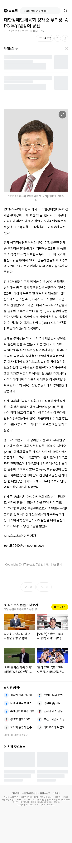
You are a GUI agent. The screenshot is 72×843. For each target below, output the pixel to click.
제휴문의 (56, 793)
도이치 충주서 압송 (21, 727)
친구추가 (60, 607)
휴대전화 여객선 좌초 (22, 711)
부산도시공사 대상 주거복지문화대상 (56, 719)
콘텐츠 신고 (45, 793)
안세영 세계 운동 (53, 711)
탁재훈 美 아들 (52, 703)
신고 (43, 31)
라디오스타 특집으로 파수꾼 (56, 727)
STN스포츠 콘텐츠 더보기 (21, 605)
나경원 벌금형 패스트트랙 (22, 703)
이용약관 (16, 793)
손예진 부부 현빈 (53, 695)
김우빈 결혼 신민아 (21, 695)
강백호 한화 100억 (20, 719)
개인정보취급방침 (29, 793)
